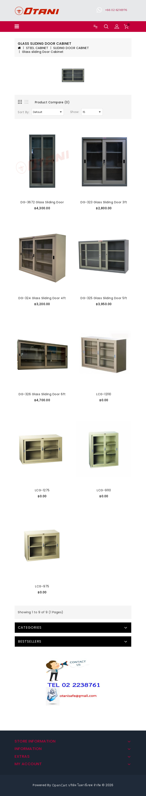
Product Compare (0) (52, 102)
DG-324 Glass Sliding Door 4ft (42, 298)
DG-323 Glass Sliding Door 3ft (103, 202)
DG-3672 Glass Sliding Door (42, 202)
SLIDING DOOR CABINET (71, 48)
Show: (74, 112)
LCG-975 (42, 586)
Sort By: (24, 112)
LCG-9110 (104, 490)
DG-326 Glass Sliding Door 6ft (42, 394)
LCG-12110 (103, 394)
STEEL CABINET (37, 48)
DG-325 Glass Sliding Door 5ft (103, 298)
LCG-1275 (42, 490)
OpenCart (59, 785)
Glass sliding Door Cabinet (43, 52)
